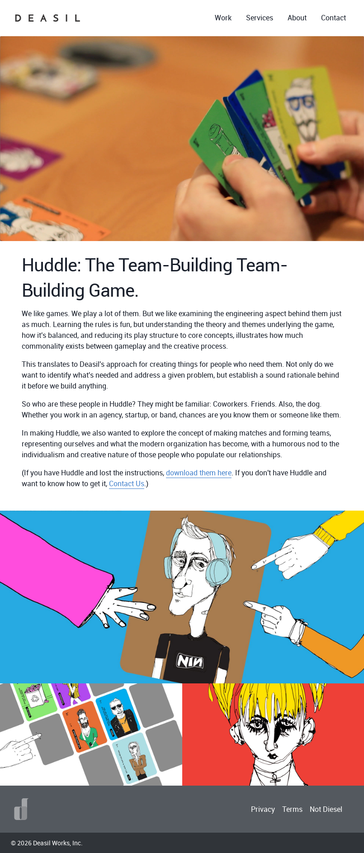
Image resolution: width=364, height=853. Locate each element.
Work (223, 18)
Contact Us (126, 483)
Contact (333, 18)
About (297, 18)
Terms (292, 809)
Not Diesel (326, 809)
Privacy (263, 809)
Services (259, 18)
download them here (199, 473)
